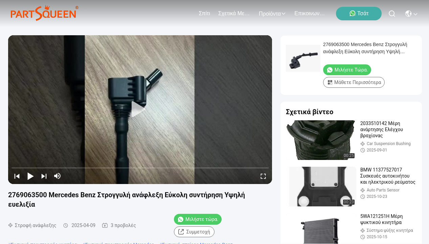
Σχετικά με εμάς (234, 13)
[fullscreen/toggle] (263, 176)
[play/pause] (30, 176)
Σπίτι (204, 13)
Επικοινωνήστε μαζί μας (310, 13)
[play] (140, 109)
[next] (44, 176)
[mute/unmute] (57, 176)
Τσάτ (358, 13)
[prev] (17, 176)
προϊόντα (272, 14)
